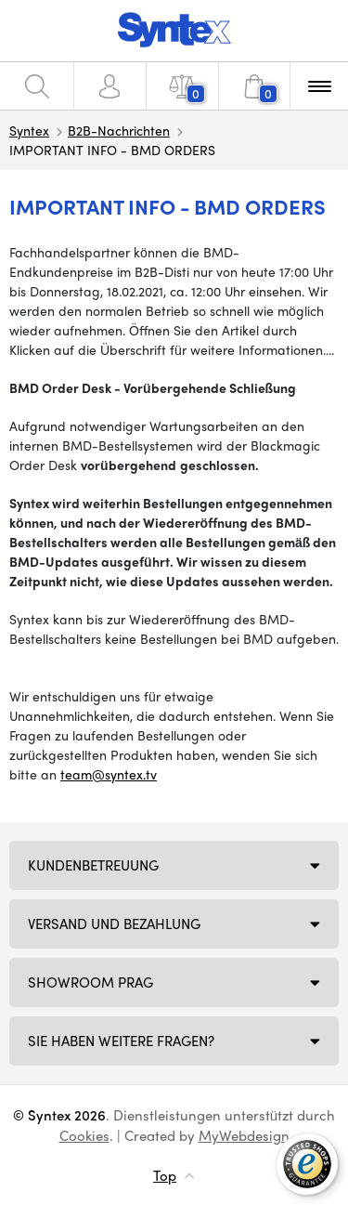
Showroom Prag (90, 982)
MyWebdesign (244, 1135)
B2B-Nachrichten (119, 130)
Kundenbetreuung (93, 865)
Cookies (84, 1135)
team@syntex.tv (108, 774)
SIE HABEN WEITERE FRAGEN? (121, 1040)
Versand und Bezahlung (114, 923)
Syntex (29, 130)
